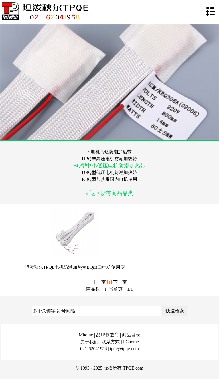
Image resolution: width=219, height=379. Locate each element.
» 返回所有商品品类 (109, 193)
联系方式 (111, 341)
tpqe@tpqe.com (124, 348)
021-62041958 (93, 348)
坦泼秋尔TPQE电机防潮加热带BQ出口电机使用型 (75, 267)
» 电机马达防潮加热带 (109, 151)
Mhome (86, 334)
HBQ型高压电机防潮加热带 (109, 158)
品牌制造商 (107, 334)
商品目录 (131, 334)
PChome (131, 341)
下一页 (120, 282)
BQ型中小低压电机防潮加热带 (109, 166)
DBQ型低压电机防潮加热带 (109, 172)
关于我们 (89, 341)
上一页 (99, 282)
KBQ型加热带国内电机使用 (109, 179)
